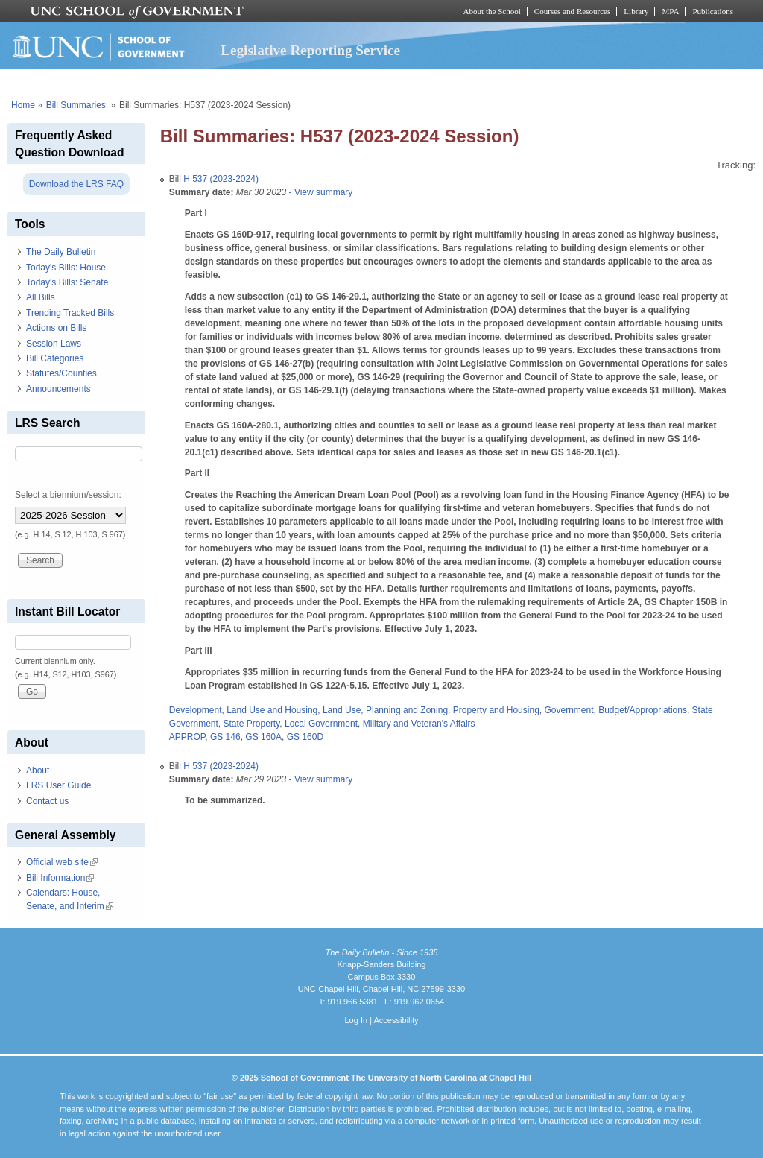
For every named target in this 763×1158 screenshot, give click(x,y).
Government (568, 710)
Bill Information (60, 878)
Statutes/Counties (61, 373)
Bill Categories (54, 358)
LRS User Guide (58, 785)
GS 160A (263, 737)
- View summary (319, 192)
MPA (670, 11)
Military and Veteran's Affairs (419, 723)
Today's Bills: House (66, 267)
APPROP (187, 737)
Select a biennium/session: (68, 495)
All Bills (40, 297)
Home (23, 105)
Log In (355, 1020)
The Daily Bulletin (60, 252)
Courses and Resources (572, 11)
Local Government (321, 723)
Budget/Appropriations (642, 710)
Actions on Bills (56, 328)
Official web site (62, 862)
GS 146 (225, 737)
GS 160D (305, 737)
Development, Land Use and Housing (243, 710)
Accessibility (395, 1020)
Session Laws (53, 343)
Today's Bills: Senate (67, 282)
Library (636, 11)
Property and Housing (496, 710)
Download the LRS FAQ (76, 184)
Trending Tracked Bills (70, 313)
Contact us (47, 801)
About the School (492, 11)
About (37, 770)
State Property (252, 723)
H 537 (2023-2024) (221, 179)
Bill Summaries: (77, 105)
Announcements (58, 389)
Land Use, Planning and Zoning (385, 710)
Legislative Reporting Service (310, 50)
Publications (712, 11)
